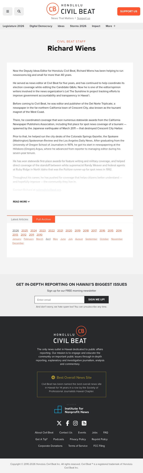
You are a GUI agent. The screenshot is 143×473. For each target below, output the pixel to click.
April (48, 239)
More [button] (110, 26)
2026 (15, 230)
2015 (110, 230)
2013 (15, 234)
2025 (24, 230)
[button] (7, 11)
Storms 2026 (78, 26)
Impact (96, 26)
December (18, 243)
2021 (60, 230)
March (39, 239)
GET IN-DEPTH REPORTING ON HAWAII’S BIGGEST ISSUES (71, 284)
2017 (94, 230)
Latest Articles (19, 219)
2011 (31, 234)
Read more (21, 201)
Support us (83, 18)
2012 (23, 234)
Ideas (61, 26)
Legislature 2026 (13, 26)
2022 (51, 230)
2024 (33, 230)
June (63, 239)
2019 (77, 230)
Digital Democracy (41, 26)
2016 (102, 230)
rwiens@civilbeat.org (48, 190)
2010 (39, 234)
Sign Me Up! (96, 299)
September (91, 239)
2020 (69, 230)
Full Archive (43, 219)
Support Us (128, 11)
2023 (42, 230)
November (117, 239)
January (16, 239)
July (70, 239)
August (79, 239)
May (55, 239)
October (104, 239)
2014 (119, 230)
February (29, 239)
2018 (86, 230)
